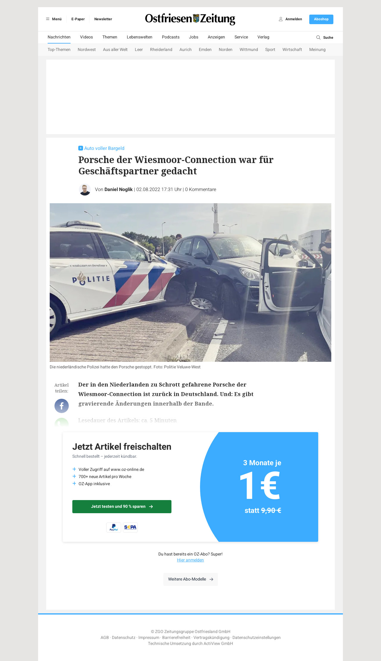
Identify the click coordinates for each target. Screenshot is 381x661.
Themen (109, 37)
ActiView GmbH (218, 643)
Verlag (263, 37)
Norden (225, 49)
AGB (105, 637)
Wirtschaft (292, 49)
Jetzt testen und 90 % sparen (122, 506)
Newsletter (103, 19)
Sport (270, 49)
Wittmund (249, 49)
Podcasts (170, 37)
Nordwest (87, 49)
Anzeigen (216, 37)
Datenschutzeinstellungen (256, 637)
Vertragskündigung (211, 637)
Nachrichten (59, 37)
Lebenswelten (139, 37)
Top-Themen (59, 49)
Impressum (148, 637)
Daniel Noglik (118, 189)
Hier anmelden (190, 560)
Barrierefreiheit (176, 637)
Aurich (185, 49)
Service (241, 37)
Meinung (317, 49)
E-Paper (78, 19)
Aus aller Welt (115, 49)
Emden (205, 49)
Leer (139, 49)
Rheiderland (161, 49)
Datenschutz (123, 637)
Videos (86, 37)
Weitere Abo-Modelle (190, 579)
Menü (53, 19)
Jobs (193, 37)
